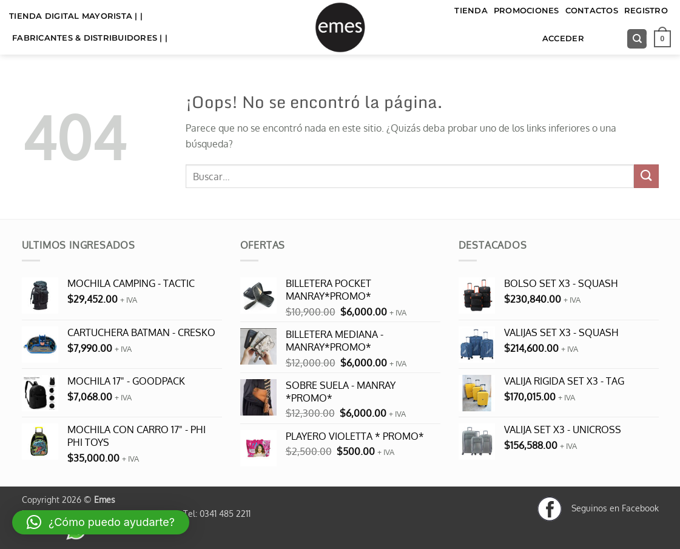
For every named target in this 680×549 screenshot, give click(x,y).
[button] (662, 39)
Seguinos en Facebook (598, 507)
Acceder (563, 38)
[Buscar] (637, 39)
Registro (646, 10)
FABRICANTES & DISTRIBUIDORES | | (89, 37)
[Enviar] (646, 176)
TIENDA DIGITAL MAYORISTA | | (76, 16)
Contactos (591, 10)
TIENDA (471, 10)
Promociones (526, 10)
